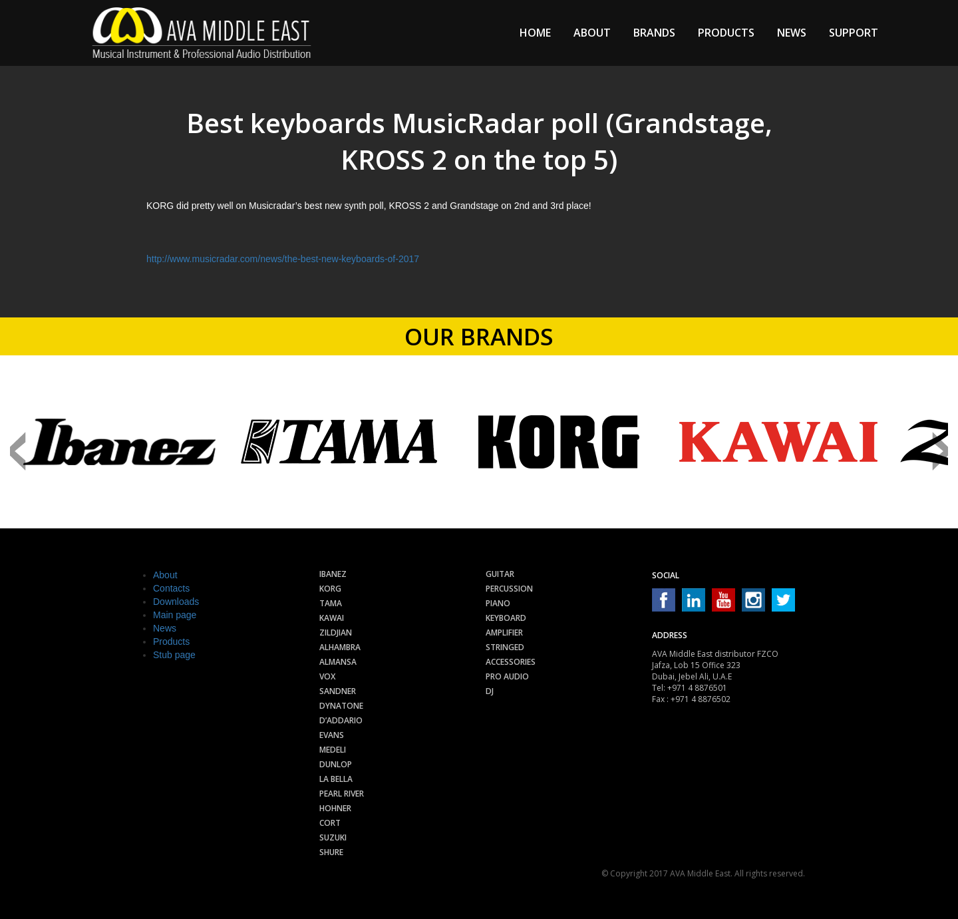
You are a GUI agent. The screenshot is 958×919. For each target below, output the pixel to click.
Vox (327, 676)
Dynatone (341, 705)
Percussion (509, 588)
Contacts (171, 588)
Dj (490, 691)
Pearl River (341, 793)
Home (535, 32)
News (791, 32)
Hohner (335, 808)
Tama (330, 603)
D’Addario (341, 720)
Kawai (331, 618)
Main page (174, 615)
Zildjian (335, 632)
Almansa (338, 661)
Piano (498, 603)
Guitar (500, 574)
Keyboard (506, 618)
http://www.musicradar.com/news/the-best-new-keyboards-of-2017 (282, 259)
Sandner (337, 691)
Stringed (505, 647)
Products (726, 32)
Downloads (176, 601)
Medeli (332, 749)
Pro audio (507, 676)
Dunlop (335, 764)
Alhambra (340, 647)
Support (853, 32)
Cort (330, 822)
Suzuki (333, 837)
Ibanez (333, 574)
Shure (331, 852)
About (592, 32)
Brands (654, 32)
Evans (331, 735)
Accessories (511, 661)
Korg (330, 588)
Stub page (174, 654)
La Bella (336, 779)
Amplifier (504, 632)
